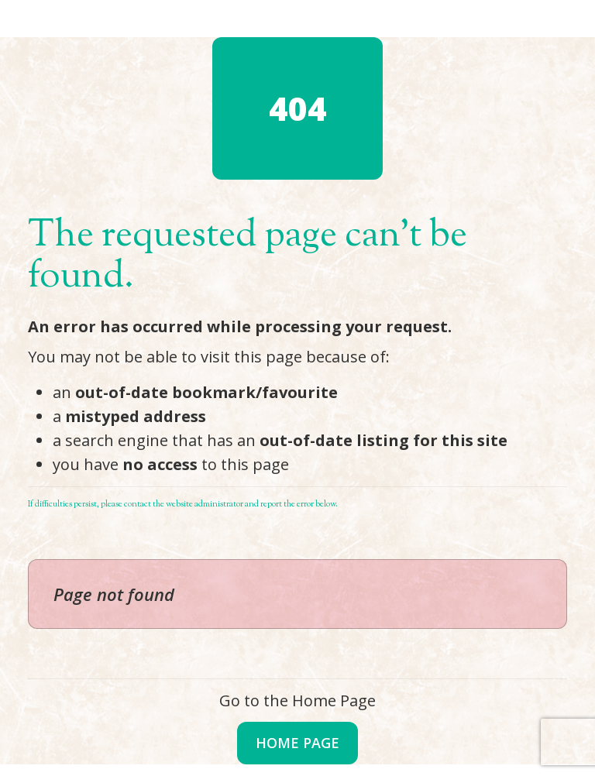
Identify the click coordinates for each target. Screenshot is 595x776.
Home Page (297, 742)
